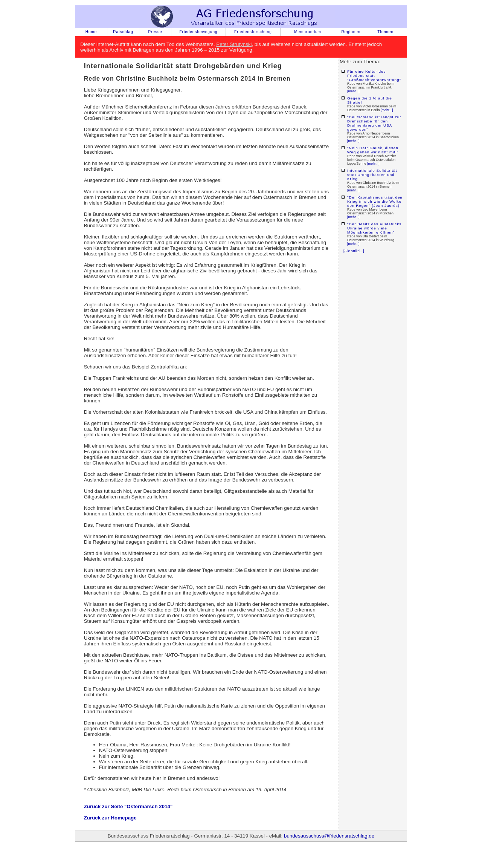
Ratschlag (123, 32)
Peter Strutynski (234, 44)
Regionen (351, 32)
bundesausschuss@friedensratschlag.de (329, 836)
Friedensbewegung (198, 32)
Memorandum (307, 32)
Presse (155, 32)
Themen (385, 32)
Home (91, 32)
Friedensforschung (253, 32)
